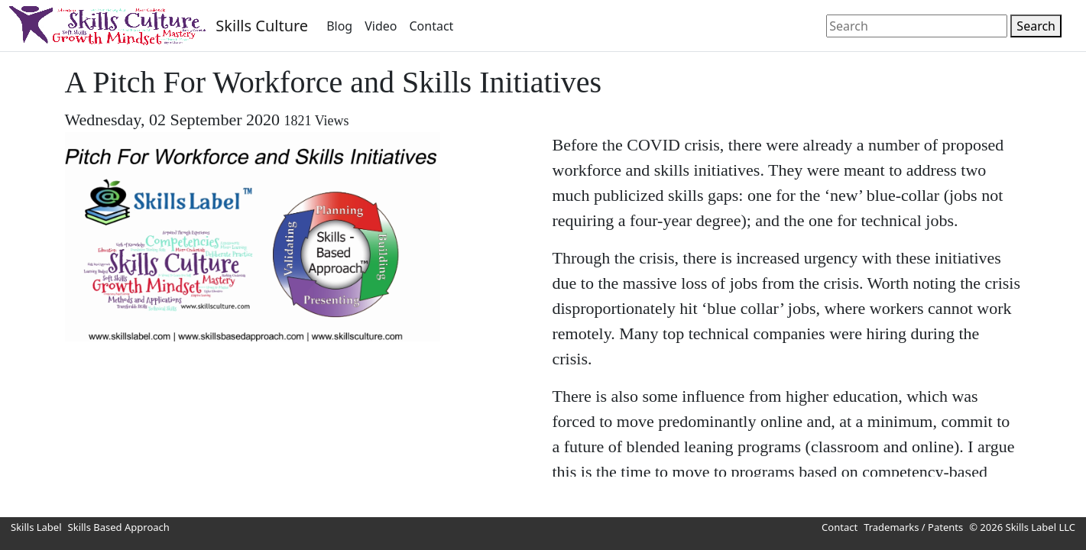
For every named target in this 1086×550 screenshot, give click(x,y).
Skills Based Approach (119, 527)
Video (381, 26)
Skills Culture (262, 25)
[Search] (916, 26)
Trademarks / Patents (913, 527)
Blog (339, 26)
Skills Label (36, 527)
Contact (431, 26)
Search (1035, 26)
